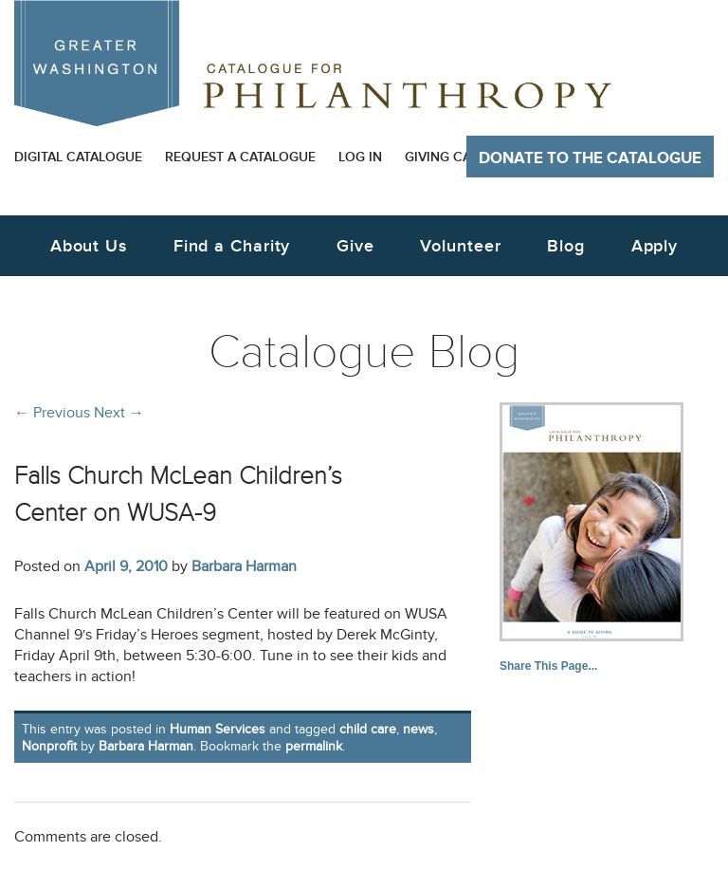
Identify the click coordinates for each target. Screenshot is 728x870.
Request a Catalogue (240, 157)
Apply (655, 246)
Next (119, 412)
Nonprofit (49, 746)
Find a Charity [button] (232, 246)
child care (367, 729)
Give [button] (355, 246)
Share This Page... (548, 666)
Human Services (217, 729)
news (418, 729)
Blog (566, 246)
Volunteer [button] (460, 246)
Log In (360, 157)
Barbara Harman (244, 566)
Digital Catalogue (78, 157)
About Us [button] (88, 246)
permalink (313, 746)
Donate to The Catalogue (590, 158)
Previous (52, 412)
